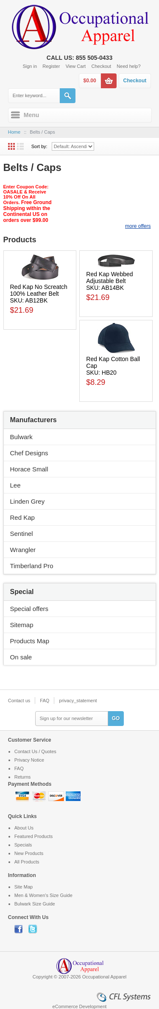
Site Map (23, 886)
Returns (22, 776)
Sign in (29, 66)
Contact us (19, 700)
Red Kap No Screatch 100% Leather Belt (38, 290)
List (20, 146)
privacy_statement (78, 700)
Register (51, 66)
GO (116, 718)
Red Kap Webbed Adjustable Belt (109, 277)
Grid (11, 146)
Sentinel (21, 533)
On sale (21, 657)
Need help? (128, 66)
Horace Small (29, 469)
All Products (26, 861)
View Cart (76, 66)
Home (14, 132)
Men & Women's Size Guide (43, 895)
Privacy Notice (29, 759)
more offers (138, 226)
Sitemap (21, 624)
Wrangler (23, 549)
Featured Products (33, 836)
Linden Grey (27, 501)
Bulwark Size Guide (34, 903)
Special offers (29, 608)
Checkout (101, 66)
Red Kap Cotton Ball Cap (113, 362)
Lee (15, 485)
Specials (23, 844)
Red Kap (22, 517)
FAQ (44, 700)
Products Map (30, 641)
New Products (28, 853)
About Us (23, 827)
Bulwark (21, 436)
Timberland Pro (31, 565)
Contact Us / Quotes (35, 751)
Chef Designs (29, 453)
